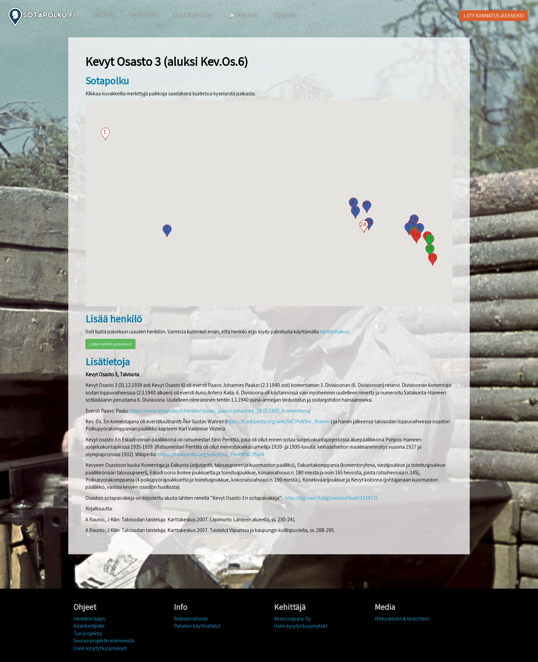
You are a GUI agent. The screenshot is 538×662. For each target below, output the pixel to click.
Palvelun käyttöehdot (197, 626)
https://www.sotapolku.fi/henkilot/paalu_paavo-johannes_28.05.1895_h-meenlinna (219, 410)
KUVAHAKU (244, 15)
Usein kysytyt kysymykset (100, 648)
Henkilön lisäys (89, 618)
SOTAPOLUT (144, 15)
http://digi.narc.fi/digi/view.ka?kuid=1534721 (331, 498)
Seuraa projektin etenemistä (103, 640)
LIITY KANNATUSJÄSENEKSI (494, 15)
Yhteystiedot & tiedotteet (402, 618)
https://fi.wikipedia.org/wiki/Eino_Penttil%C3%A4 (211, 454)
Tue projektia (87, 633)
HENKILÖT (104, 15)
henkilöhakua (334, 331)
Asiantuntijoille (89, 626)
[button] (105, 134)
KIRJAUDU (285, 15)
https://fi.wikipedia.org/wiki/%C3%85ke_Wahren (279, 421)
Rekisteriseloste (191, 618)
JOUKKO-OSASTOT (193, 15)
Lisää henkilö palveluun (110, 343)
